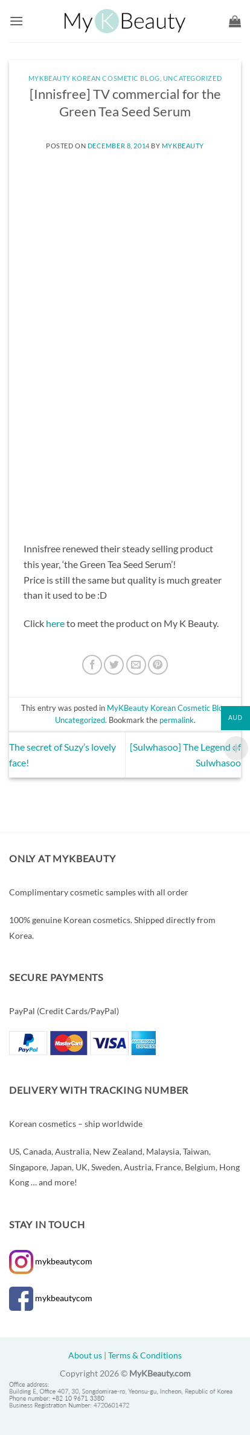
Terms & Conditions (145, 1355)
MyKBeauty (183, 146)
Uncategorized (192, 78)
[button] (16, 21)
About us (85, 1355)
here (55, 623)
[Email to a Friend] (136, 665)
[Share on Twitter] (114, 665)
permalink (176, 720)
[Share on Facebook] (92, 665)
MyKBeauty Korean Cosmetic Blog (94, 78)
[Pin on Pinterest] (158, 665)
